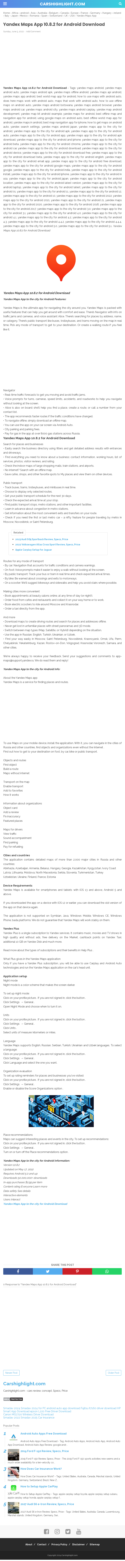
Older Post (113, 1374)
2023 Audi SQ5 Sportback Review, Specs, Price (41, 540)
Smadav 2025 (29, 1418)
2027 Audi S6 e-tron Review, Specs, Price (47, 1505)
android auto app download (63, 1409)
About (24, 1545)
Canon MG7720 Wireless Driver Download (28, 1415)
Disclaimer (80, 1545)
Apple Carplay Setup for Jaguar (33, 551)
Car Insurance (46, 1418)
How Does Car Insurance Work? (41, 1470)
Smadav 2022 (11, 1418)
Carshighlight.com (62, 4)
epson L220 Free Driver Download (50, 1412)
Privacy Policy (59, 1545)
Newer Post (11, 1374)
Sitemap (99, 1545)
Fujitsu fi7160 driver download (98, 1409)
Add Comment (33, 32)
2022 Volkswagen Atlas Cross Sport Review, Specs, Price (47, 545)
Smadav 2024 (11, 1409)
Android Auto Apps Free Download (44, 1434)
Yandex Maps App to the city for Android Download (35, 1205)
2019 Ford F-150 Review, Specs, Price (45, 1452)
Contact (39, 1545)
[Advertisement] (62, 60)
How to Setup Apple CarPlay (39, 1487)
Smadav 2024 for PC (33, 1409)
